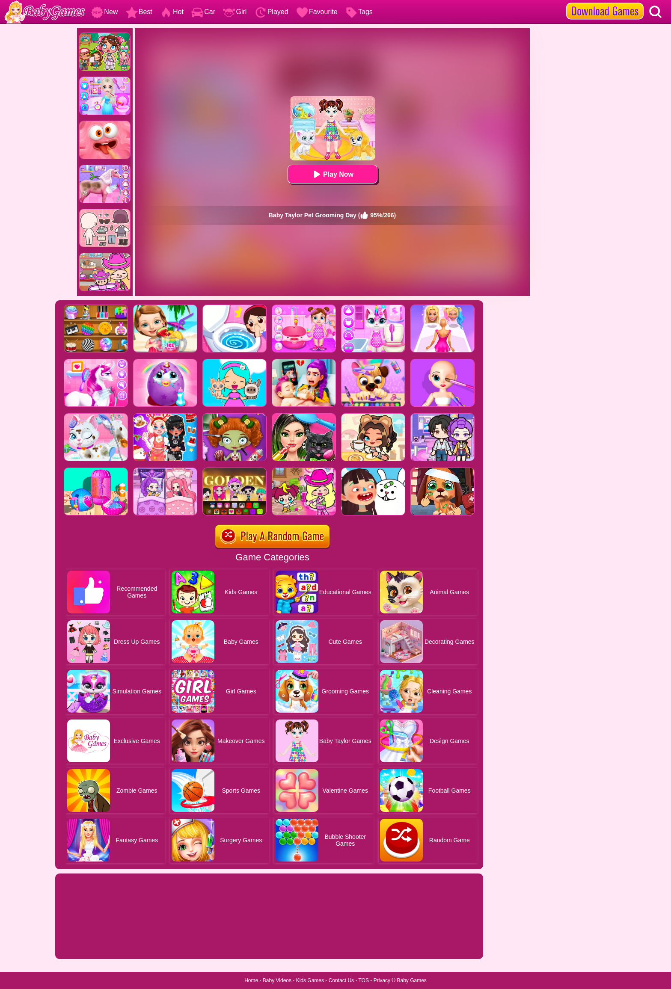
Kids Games (310, 980)
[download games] (605, 3)
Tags (359, 11)
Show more (84, 942)
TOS (364, 980)
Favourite (317, 11)
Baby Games (411, 980)
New (104, 11)
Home (251, 980)
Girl (234, 11)
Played (271, 11)
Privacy (382, 980)
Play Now (332, 174)
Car (203, 11)
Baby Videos (277, 980)
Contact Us (341, 980)
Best (139, 11)
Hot (172, 11)
